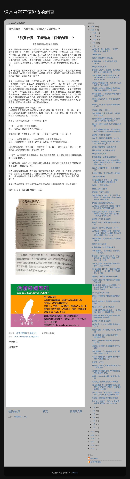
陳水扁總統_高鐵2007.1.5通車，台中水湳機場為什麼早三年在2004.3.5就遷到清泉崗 (106, 287)
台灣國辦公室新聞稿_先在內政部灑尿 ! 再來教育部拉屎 (106, 317)
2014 (93, 442)
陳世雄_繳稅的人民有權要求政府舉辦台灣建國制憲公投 (106, 358)
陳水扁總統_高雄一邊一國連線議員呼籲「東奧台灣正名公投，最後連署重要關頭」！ (106, 162)
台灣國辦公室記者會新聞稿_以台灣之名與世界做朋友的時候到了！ (106, 120)
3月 (94, 421)
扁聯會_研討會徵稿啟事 (101, 135)
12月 (95, 33)
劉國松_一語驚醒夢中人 (101, 185)
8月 (94, 46)
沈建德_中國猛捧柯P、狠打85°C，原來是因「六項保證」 (106, 84)
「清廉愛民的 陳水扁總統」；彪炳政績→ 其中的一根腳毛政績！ (106, 311)
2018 (93, 30)
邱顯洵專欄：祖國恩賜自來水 (103, 247)
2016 (93, 435)
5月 (94, 414)
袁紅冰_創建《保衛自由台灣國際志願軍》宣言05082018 (106, 265)
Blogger (75, 473)
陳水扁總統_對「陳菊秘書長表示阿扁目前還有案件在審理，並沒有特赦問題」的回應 (106, 387)
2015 (93, 438)
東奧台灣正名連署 (99, 67)
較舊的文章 (76, 411)
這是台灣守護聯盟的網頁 (29, 12)
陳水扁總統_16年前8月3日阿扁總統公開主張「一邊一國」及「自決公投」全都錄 (106, 271)
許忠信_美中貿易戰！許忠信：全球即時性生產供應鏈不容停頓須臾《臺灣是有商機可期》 (106, 214)
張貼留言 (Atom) (20, 417)
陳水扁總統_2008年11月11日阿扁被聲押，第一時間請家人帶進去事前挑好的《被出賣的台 (106, 197)
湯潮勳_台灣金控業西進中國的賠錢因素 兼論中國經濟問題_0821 (106, 89)
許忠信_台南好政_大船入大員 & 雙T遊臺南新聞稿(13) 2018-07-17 (106, 402)
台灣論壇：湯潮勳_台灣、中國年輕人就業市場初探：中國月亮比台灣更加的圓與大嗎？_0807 (106, 233)
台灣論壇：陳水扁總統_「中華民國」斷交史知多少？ (105, 50)
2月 (94, 424)
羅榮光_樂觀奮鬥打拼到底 (102, 58)
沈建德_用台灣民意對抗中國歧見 (105, 382)
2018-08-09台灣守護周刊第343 (26, 337)
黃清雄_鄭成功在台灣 (100, 293)
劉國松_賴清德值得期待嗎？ (103, 203)
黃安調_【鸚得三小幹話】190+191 (105, 228)
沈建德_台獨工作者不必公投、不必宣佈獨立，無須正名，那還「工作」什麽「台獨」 (106, 258)
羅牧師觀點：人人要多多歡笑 (103, 150)
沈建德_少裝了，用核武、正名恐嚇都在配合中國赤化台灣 (106, 71)
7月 (94, 407)
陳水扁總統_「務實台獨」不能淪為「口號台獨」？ (106, 252)
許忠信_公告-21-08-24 (100, 110)
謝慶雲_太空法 (98, 362)
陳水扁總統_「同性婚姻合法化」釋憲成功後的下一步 (106, 352)
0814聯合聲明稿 (98, 177)
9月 (94, 43)
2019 (93, 27)
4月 (94, 417)
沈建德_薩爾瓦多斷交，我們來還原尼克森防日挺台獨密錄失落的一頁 (106, 130)
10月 (95, 40)
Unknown (94, 458)
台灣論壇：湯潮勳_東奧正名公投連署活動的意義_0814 (106, 143)
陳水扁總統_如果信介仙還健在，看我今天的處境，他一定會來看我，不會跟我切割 (106, 77)
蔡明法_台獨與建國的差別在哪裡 (105, 276)
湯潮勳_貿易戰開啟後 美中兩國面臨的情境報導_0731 (106, 372)
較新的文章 (15, 411)
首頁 (45, 411)
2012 (93, 448)
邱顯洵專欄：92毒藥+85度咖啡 (104, 157)
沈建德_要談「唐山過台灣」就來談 (106, 173)
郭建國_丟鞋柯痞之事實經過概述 (105, 398)
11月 (95, 36)
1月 (94, 428)
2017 (93, 432)
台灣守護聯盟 (95, 462)
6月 (94, 411)
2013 (93, 445)
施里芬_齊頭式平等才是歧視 (103, 307)
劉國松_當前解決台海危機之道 (104, 147)
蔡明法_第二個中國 (99, 189)
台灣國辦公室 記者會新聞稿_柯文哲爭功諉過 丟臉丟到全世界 (106, 207)
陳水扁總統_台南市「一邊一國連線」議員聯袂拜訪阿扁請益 (105, 181)
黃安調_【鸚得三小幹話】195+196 (105, 138)
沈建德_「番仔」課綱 (100, 192)
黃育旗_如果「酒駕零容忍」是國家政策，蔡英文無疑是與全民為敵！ (106, 393)
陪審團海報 (96, 55)
